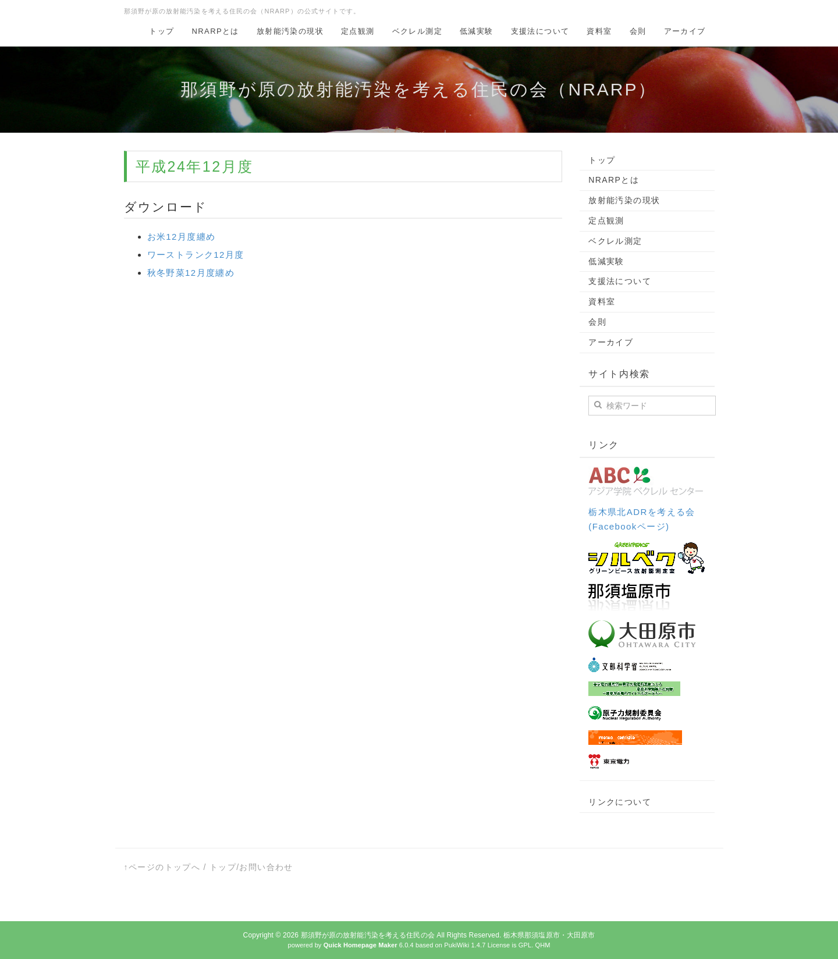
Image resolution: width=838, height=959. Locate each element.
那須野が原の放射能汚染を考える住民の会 (368, 935)
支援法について (540, 31)
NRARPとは (215, 31)
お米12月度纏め (181, 236)
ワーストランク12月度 (195, 255)
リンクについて (619, 802)
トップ (161, 31)
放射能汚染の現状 (290, 31)
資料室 (599, 31)
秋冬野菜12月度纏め (191, 273)
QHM (542, 945)
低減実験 (476, 31)
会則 (638, 31)
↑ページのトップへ (162, 867)
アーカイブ (685, 31)
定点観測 (358, 31)
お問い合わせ (266, 867)
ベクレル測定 (417, 31)
